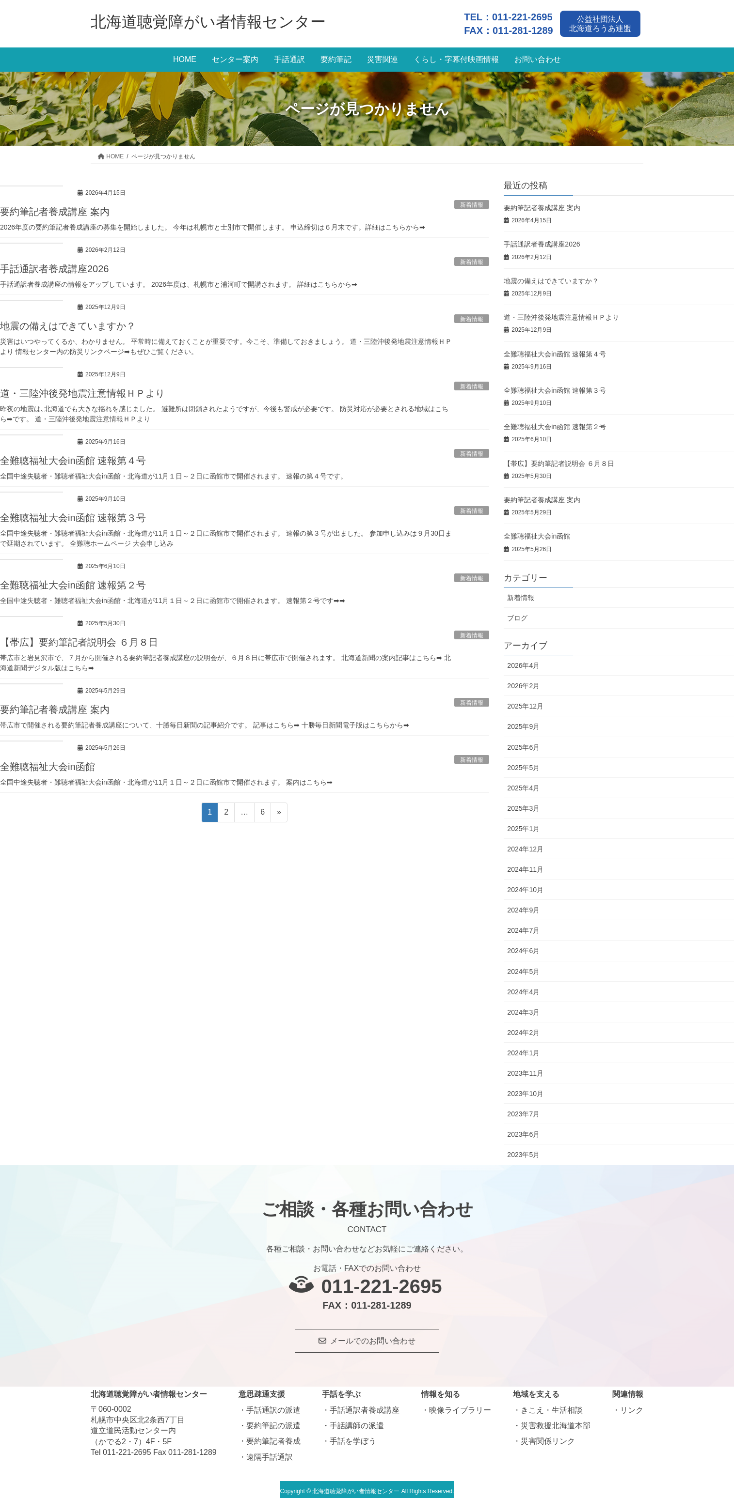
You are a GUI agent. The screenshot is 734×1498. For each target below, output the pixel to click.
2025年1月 (523, 825)
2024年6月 (523, 947)
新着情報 (520, 594)
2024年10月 (525, 886)
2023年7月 (523, 1110)
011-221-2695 (522, 14)
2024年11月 (525, 865)
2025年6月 (523, 743)
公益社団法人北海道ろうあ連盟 (603, 21)
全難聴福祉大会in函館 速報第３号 (73, 514)
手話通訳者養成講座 (364, 1406)
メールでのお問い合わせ (372, 1337)
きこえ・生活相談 (552, 1406)
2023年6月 (523, 1130)
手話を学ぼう (353, 1438)
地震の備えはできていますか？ (68, 322)
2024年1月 (523, 1049)
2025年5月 (523, 764)
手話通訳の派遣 (273, 1406)
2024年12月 (525, 845)
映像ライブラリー (460, 1406)
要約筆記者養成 (273, 1438)
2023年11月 (525, 1069)
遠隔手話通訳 (269, 1453)
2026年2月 (523, 682)
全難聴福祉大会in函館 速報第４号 (73, 457)
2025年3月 (523, 804)
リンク (631, 1406)
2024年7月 (523, 927)
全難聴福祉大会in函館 (47, 762)
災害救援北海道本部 (555, 1422)
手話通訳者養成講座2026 (54, 265)
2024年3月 (523, 1008)
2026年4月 (523, 661)
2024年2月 (523, 1029)
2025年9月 (523, 723)
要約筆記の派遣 (273, 1422)
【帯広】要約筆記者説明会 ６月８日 (79, 638)
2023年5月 (523, 1151)
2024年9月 (523, 906)
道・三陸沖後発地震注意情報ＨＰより (82, 390)
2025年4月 (523, 784)
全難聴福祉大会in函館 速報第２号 (73, 581)
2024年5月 (523, 968)
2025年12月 (525, 702)
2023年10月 (525, 1090)
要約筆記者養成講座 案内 (55, 208)
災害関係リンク (548, 1438)
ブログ (517, 614)
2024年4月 (523, 988)
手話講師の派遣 (357, 1422)
